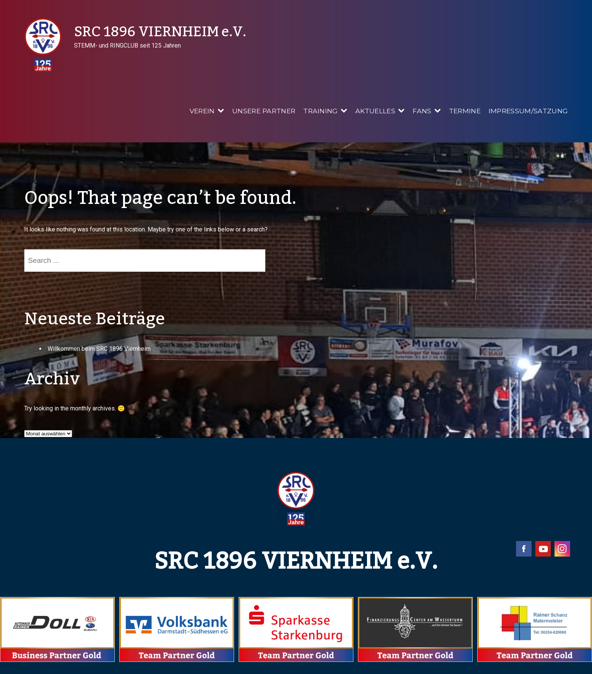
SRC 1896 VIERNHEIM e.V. (160, 32)
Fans (422, 111)
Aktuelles (375, 111)
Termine (465, 111)
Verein (202, 111)
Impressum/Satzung (528, 111)
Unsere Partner (263, 111)
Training (320, 111)
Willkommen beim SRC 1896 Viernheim (99, 348)
